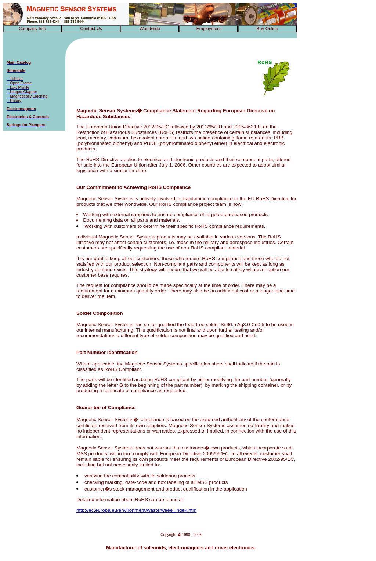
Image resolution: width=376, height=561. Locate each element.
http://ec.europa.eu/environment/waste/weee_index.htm (136, 510)
